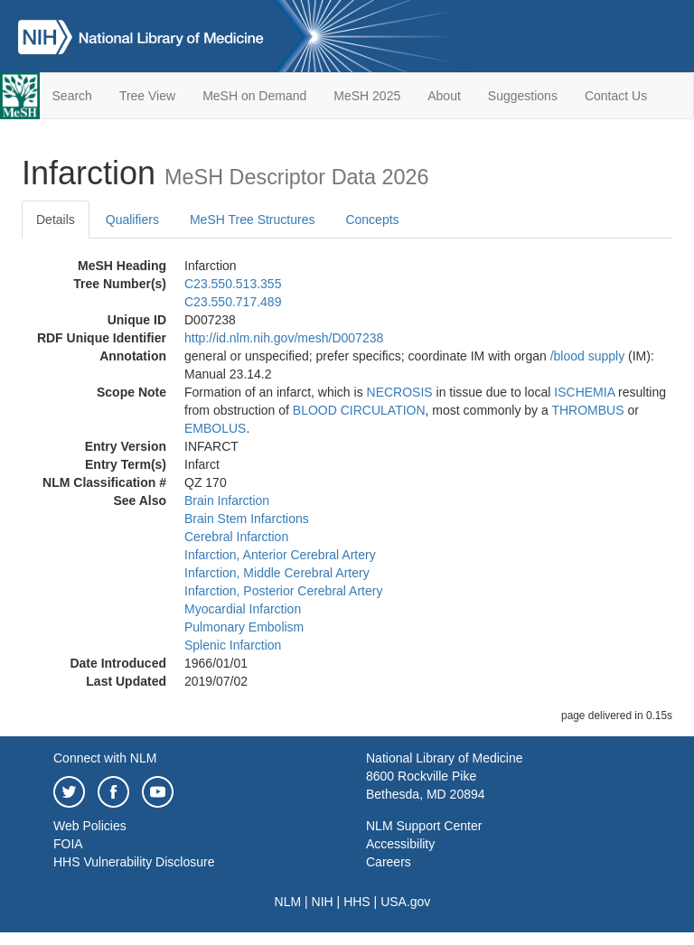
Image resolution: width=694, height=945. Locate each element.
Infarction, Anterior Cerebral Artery (280, 554)
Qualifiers (132, 219)
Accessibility (400, 844)
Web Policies (90, 826)
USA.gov (405, 901)
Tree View (147, 96)
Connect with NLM (104, 758)
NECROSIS (400, 392)
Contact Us (616, 96)
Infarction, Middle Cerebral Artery (277, 573)
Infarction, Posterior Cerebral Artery (283, 591)
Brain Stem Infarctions (246, 518)
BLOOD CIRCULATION (359, 410)
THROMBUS (587, 410)
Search (72, 96)
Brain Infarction (226, 500)
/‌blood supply (587, 356)
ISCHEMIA (584, 392)
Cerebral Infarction (236, 536)
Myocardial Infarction (242, 609)
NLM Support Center (424, 826)
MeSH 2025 (366, 96)
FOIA (68, 844)
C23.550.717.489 (232, 302)
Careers (388, 862)
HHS (356, 901)
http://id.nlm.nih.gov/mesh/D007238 (283, 338)
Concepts (372, 219)
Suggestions (523, 96)
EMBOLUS (215, 428)
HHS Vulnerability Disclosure (133, 862)
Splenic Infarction (232, 645)
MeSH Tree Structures (252, 219)
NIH (322, 901)
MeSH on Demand (254, 96)
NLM (288, 901)
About (444, 96)
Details (55, 219)
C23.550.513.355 (232, 283)
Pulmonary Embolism (244, 627)
